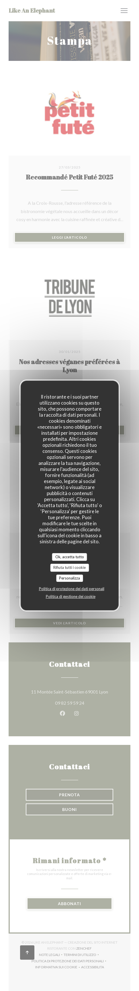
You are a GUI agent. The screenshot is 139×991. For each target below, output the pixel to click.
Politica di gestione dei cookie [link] (70, 596)
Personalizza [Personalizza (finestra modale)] (69, 578)
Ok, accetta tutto (69, 557)
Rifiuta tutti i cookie (69, 567)
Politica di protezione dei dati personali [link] (71, 588)
